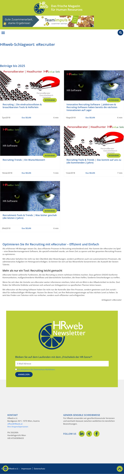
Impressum (26, 468)
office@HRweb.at (15, 424)
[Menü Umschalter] (3, 33)
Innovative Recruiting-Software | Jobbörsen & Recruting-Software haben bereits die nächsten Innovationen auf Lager (92, 107)
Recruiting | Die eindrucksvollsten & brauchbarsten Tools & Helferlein (22, 106)
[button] (5, 468)
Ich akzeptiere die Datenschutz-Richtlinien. (36, 369)
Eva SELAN (26, 117)
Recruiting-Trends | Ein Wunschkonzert (24, 159)
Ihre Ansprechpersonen (17, 426)
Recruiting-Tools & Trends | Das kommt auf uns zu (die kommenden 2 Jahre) (94, 161)
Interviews (50, 100)
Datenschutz (39, 468)
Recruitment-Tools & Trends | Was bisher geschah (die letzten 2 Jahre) (30, 217)
